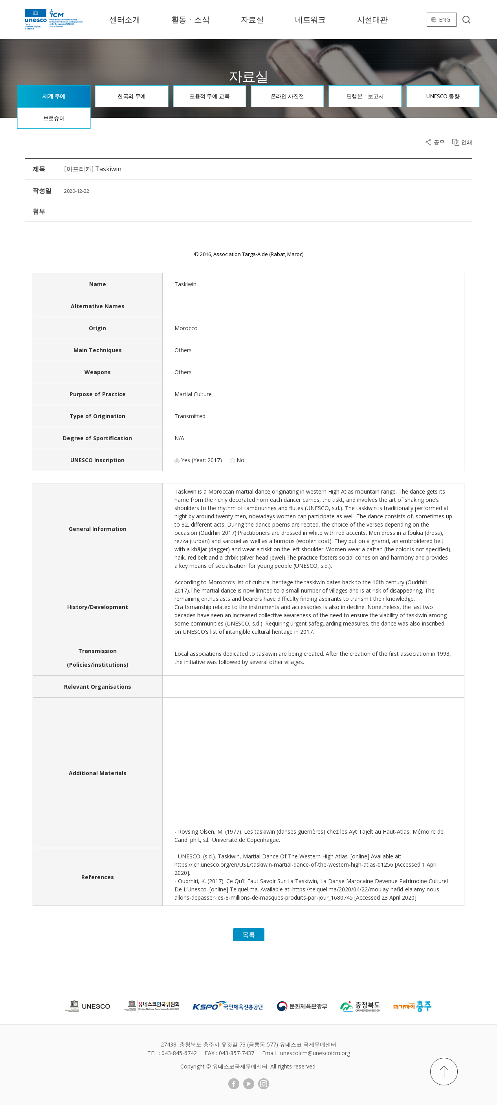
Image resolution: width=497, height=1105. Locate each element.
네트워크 (310, 19)
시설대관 (372, 19)
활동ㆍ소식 (190, 19)
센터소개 (124, 19)
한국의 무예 (131, 95)
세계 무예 (53, 95)
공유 (439, 142)
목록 (248, 934)
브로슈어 (53, 117)
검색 (466, 20)
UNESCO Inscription (97, 460)
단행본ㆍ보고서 (365, 95)
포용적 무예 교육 (209, 95)
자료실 (252, 19)
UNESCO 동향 (443, 95)
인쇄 (466, 142)
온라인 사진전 (287, 95)
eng (444, 19)
